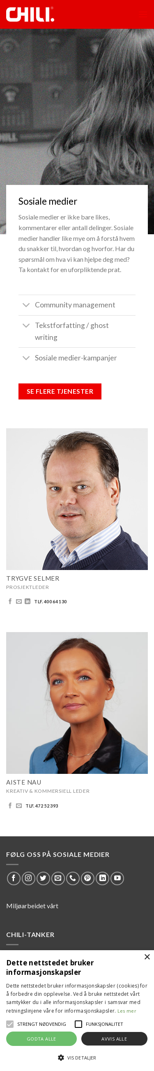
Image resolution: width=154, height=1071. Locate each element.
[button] (10, 1024)
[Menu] (143, 14)
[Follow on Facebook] (10, 601)
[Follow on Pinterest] (87, 878)
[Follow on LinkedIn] (27, 601)
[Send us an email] (19, 601)
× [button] (147, 957)
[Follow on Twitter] (43, 878)
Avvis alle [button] (114, 1039)
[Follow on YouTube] (117, 878)
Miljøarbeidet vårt (32, 905)
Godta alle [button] (41, 1039)
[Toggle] (26, 306)
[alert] (77, 1010)
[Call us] (73, 878)
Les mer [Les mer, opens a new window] (126, 1011)
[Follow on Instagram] (28, 878)
